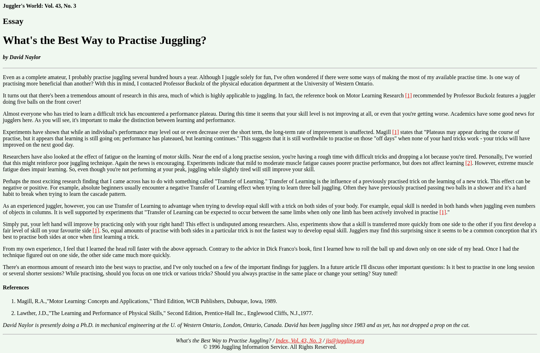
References (16, 287)
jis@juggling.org (345, 341)
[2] (468, 163)
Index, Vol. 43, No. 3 (298, 341)
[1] (408, 95)
